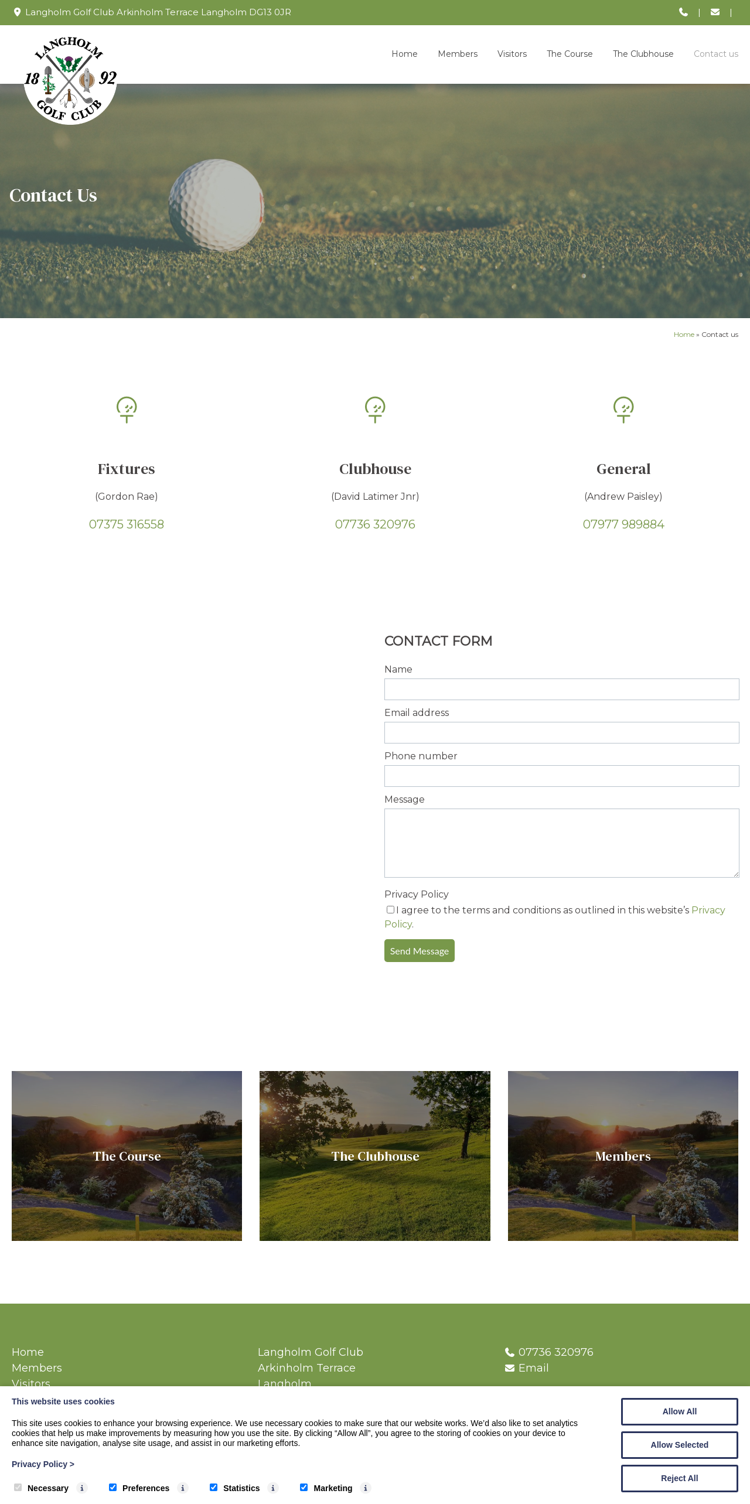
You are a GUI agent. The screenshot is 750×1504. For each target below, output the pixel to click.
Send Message (419, 950)
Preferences (139, 1488)
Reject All (679, 1478)
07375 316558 (126, 524)
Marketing (326, 1488)
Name (398, 669)
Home (404, 54)
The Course (570, 54)
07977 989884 (623, 524)
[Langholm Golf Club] (70, 121)
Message (404, 799)
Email (534, 1368)
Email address (416, 712)
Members (458, 54)
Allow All (680, 1411)
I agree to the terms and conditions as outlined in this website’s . (554, 917)
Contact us (716, 54)
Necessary (41, 1488)
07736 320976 (375, 524)
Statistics (235, 1488)
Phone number (421, 756)
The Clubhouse (643, 54)
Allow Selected (680, 1445)
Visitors (512, 54)
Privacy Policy (416, 894)
